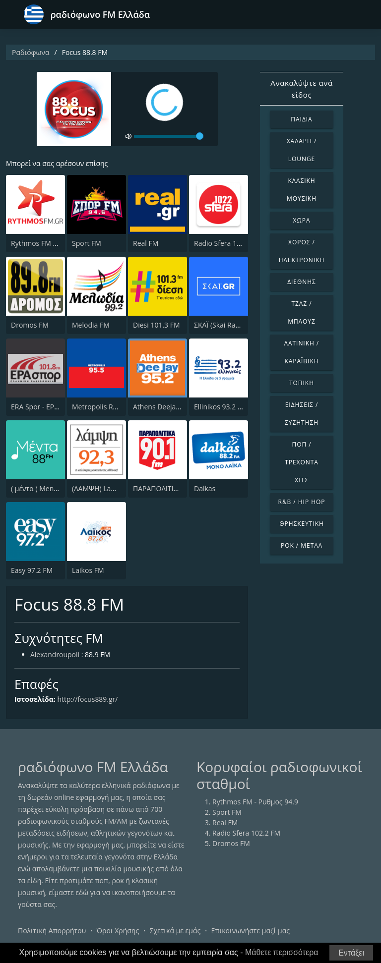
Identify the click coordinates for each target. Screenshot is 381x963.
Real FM (145, 243)
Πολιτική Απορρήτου (52, 930)
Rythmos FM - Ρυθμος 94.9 (54, 243)
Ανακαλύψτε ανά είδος (301, 89)
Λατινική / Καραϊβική (301, 352)
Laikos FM (88, 570)
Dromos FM (30, 325)
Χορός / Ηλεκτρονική (301, 251)
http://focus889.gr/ (88, 699)
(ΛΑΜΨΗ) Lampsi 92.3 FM (113, 488)
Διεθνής (301, 282)
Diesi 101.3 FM (156, 325)
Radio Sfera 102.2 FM (228, 243)
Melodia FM (91, 325)
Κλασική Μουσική (302, 189)
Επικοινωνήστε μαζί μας (250, 930)
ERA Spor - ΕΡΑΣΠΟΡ (44, 406)
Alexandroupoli (54, 655)
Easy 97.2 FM (32, 570)
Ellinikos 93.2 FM (221, 406)
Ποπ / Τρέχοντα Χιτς (301, 462)
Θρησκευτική (301, 523)
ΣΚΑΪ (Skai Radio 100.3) (230, 325)
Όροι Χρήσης (117, 930)
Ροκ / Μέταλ (301, 545)
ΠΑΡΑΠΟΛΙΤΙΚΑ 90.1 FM (171, 488)
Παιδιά (301, 119)
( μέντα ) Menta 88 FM (46, 488)
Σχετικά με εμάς (174, 930)
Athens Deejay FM (162, 406)
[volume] (168, 136)
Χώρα (302, 220)
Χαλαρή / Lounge (302, 150)
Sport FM (86, 243)
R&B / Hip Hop (301, 502)
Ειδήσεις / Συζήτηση (301, 413)
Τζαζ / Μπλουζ (301, 312)
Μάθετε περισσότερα (281, 952)
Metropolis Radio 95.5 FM (113, 406)
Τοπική (301, 383)
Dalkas (204, 488)
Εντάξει (351, 953)
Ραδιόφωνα (31, 52)
